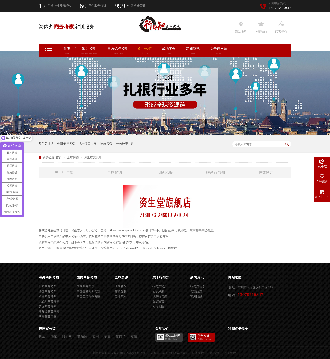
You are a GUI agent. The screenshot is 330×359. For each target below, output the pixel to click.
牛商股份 (213, 353)
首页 (67, 51)
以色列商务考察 (49, 301)
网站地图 (158, 306)
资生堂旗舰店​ (93, 157)
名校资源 (120, 291)
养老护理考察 (125, 143)
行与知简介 (159, 286)
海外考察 (89, 51)
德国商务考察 (47, 291)
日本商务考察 (47, 286)
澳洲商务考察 (47, 316)
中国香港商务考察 (88, 291)
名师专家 (120, 296)
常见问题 (196, 296)
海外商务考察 (49, 277)
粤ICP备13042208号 (175, 353)
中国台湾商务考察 (88, 296)
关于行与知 (218, 51)
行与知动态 (197, 286)
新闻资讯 (193, 51)
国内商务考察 (87, 277)
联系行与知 (215, 172)
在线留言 (266, 172)
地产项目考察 (87, 143)
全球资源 (73, 157)
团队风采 (165, 172)
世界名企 (120, 286)
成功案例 (169, 51)
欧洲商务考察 (47, 296)
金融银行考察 (66, 143)
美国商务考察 (47, 306)
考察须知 (196, 291)
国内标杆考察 (117, 51)
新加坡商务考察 (49, 311)
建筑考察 (106, 143)
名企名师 (145, 51)
